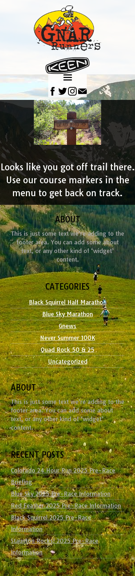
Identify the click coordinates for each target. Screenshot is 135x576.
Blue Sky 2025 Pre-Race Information (61, 493)
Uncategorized (67, 361)
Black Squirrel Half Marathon (68, 302)
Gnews (67, 326)
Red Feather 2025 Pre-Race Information (66, 505)
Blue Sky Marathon (67, 314)
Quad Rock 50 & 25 (67, 349)
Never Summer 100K (67, 337)
